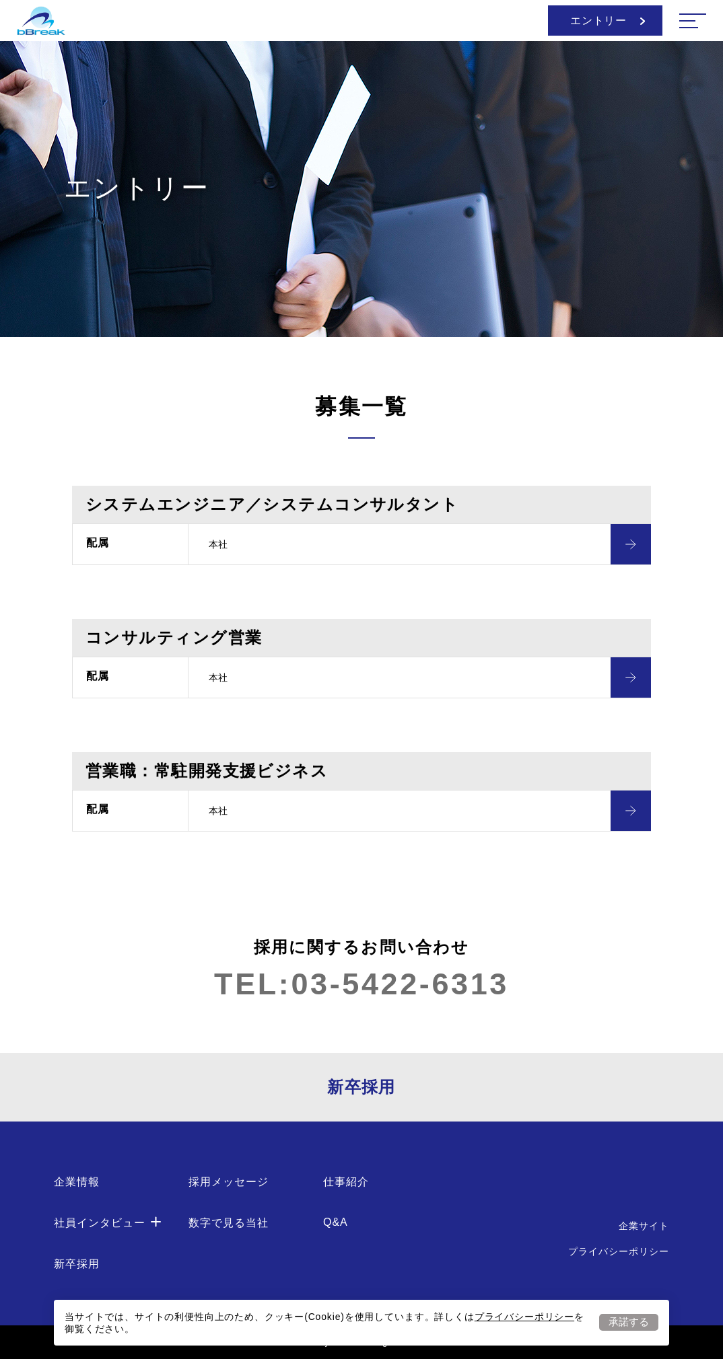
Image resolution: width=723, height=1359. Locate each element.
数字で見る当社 (228, 1222)
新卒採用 (361, 1087)
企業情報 (77, 1181)
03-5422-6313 (399, 984)
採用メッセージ (228, 1181)
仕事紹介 (346, 1181)
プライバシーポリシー (524, 1316)
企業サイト (644, 1225)
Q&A (335, 1222)
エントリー (607, 20)
